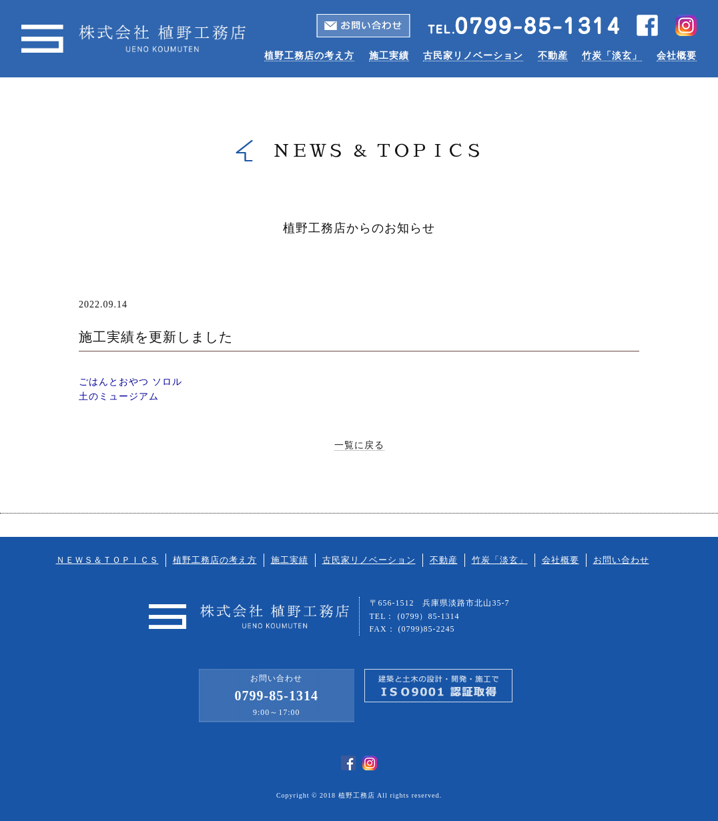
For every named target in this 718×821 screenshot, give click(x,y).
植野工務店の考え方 (309, 56)
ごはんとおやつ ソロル (130, 382)
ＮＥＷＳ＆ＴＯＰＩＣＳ (107, 560)
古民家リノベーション (473, 56)
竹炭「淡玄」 (612, 56)
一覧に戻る (359, 445)
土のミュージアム (119, 396)
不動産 (553, 56)
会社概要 (677, 56)
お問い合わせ (621, 560)
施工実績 (389, 56)
